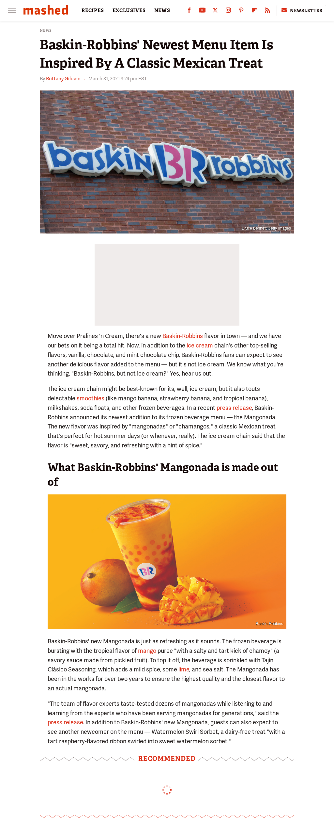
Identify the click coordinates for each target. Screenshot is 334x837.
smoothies (90, 398)
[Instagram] (228, 11)
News (46, 30)
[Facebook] (189, 11)
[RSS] (267, 11)
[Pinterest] (241, 11)
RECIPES (93, 10)
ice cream (200, 345)
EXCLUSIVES (129, 10)
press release (234, 407)
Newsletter (301, 10)
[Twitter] (215, 11)
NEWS (162, 10)
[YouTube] (202, 11)
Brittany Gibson (63, 78)
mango (147, 650)
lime (183, 669)
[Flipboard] (254, 11)
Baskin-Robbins (182, 336)
